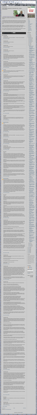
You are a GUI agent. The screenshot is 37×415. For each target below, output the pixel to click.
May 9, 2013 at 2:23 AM (6, 217)
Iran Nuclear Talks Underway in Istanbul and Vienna (31, 148)
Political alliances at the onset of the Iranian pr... (32, 197)
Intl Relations (29, 26)
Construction (29, 28)
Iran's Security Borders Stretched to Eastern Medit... (31, 220)
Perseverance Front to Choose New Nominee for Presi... (32, 164)
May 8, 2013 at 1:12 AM (6, 149)
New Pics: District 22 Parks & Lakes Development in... (31, 191)
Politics (29, 25)
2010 (29, 249)
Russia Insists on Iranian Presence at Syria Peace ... (32, 65)
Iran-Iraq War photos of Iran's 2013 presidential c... (31, 104)
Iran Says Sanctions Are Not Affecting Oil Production (32, 51)
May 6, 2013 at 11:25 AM (6, 38)
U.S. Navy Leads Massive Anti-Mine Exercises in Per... (31, 203)
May (29, 45)
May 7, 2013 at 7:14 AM (6, 131)
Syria (7, 33)
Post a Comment (5, 406)
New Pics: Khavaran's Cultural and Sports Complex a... (31, 139)
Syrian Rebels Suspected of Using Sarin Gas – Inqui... (31, 205)
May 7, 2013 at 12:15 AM (6, 78)
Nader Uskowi (5, 122)
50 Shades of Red (31, 216)
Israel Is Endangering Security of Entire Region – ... (31, 213)
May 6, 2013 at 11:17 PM (6, 72)
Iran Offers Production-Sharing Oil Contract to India (32, 218)
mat (3, 69)
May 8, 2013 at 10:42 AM (6, 192)
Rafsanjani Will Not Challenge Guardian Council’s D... (31, 102)
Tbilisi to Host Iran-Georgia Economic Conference (31, 168)
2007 (29, 252)
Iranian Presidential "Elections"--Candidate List (32, 113)
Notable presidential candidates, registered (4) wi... (32, 174)
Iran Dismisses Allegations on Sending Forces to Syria (32, 63)
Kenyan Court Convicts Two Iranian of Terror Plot (31, 233)
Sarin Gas (5, 33)
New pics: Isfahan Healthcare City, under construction (32, 162)
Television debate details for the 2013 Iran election (32, 89)
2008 (29, 251)
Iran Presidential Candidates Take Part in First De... (31, 48)
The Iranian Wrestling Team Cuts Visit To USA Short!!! (31, 132)
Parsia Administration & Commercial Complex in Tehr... (31, 184)
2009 (29, 250)
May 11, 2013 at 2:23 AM (6, 394)
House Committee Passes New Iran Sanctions (31, 97)
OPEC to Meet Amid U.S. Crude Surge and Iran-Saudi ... (32, 57)
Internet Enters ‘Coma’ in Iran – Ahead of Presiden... (32, 120)
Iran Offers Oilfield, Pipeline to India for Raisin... (31, 73)
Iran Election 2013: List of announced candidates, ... (31, 241)
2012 (29, 247)
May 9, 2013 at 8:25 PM (6, 279)
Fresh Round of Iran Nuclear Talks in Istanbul (31, 235)
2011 (29, 248)
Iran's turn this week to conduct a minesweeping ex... (31, 180)
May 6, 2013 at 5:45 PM (6, 59)
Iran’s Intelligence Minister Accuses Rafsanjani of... (31, 231)
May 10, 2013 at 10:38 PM (6, 369)
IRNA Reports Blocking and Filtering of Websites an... (31, 135)
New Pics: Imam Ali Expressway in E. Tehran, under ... (31, 86)
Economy (29, 27)
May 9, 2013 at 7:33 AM (6, 252)
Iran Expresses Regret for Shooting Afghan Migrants (31, 156)
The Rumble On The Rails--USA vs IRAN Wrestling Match (31, 146)
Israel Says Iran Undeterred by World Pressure (31, 84)
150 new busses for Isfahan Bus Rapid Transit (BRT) (31, 93)
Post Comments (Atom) (8, 409)
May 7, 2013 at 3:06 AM (6, 113)
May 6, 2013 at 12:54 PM (6, 47)
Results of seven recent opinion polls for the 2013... (32, 137)
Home (29, 20)
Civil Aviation (29, 24)
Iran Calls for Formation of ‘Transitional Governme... (32, 160)
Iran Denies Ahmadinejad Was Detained (31, 228)
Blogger (22, 412)
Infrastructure (29, 29)
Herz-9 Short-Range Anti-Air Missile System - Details (32, 116)
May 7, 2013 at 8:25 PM (6, 143)
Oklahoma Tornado (31, 111)
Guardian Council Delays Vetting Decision (31, 142)
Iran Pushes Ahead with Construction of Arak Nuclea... (32, 95)
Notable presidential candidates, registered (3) (32, 182)
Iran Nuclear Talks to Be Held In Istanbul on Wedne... (32, 153)
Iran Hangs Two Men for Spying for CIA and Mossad (32, 124)
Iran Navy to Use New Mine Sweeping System (31, 223)
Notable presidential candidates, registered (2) (32, 187)
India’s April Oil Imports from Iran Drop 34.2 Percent (31, 107)
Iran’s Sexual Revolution (32, 55)
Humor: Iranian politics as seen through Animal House (31, 100)
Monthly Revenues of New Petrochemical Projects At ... (31, 80)
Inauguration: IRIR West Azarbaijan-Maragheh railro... (32, 207)
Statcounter (29, 273)
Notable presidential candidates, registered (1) (32, 193)
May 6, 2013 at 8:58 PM (6, 67)
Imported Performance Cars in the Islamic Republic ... (31, 130)
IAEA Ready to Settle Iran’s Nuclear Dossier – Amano (32, 126)
